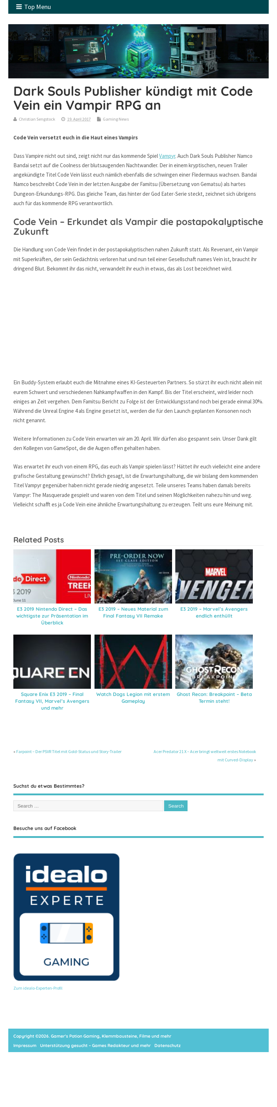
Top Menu (33, 7)
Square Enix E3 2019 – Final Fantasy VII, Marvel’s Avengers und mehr (52, 701)
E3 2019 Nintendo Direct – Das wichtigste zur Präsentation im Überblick (52, 616)
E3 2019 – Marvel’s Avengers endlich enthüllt (214, 612)
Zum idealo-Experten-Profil (37, 988)
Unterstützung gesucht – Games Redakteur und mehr (95, 1045)
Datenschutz (167, 1045)
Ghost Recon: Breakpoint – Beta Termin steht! (214, 697)
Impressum (24, 1045)
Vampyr (167, 155)
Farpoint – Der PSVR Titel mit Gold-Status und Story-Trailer (69, 751)
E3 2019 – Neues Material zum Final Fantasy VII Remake (133, 612)
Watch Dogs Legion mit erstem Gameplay (133, 697)
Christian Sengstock (37, 119)
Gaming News (116, 119)
